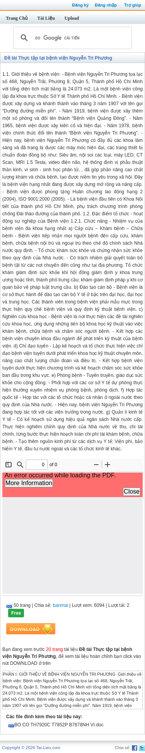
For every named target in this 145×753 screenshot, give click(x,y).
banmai (60, 605)
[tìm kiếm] (71, 38)
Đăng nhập (106, 5)
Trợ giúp (132, 5)
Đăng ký (80, 5)
